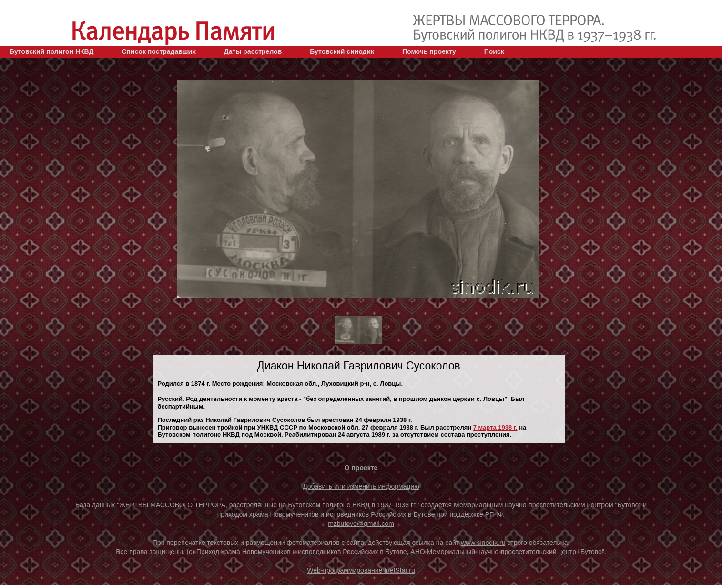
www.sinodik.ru (483, 542)
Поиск (494, 51)
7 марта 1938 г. (495, 427)
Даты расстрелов (253, 51)
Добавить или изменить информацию (361, 486)
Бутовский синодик (342, 51)
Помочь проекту (429, 51)
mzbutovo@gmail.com (361, 523)
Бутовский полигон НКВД (51, 51)
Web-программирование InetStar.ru (361, 570)
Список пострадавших (159, 51)
